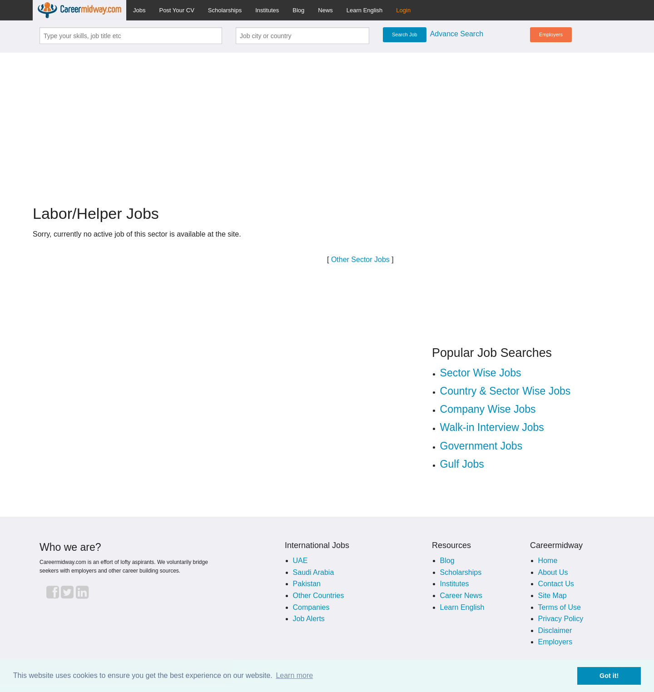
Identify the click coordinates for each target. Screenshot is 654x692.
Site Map (552, 595)
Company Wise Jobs (488, 409)
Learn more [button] (294, 675)
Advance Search (456, 34)
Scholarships (225, 10)
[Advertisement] (327, 123)
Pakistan (307, 584)
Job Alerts (309, 619)
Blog (298, 10)
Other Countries (318, 595)
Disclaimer (555, 630)
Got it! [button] (609, 675)
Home (548, 560)
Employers (551, 34)
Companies (311, 607)
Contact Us (556, 584)
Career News (461, 595)
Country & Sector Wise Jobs (505, 391)
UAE (300, 560)
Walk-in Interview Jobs (492, 427)
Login (403, 10)
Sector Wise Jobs (480, 373)
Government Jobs (481, 446)
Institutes (267, 10)
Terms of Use (559, 607)
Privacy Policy (561, 619)
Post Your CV (176, 10)
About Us (553, 572)
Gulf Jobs (462, 464)
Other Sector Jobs (360, 259)
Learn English (365, 10)
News (325, 10)
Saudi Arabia (313, 572)
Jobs (139, 10)
